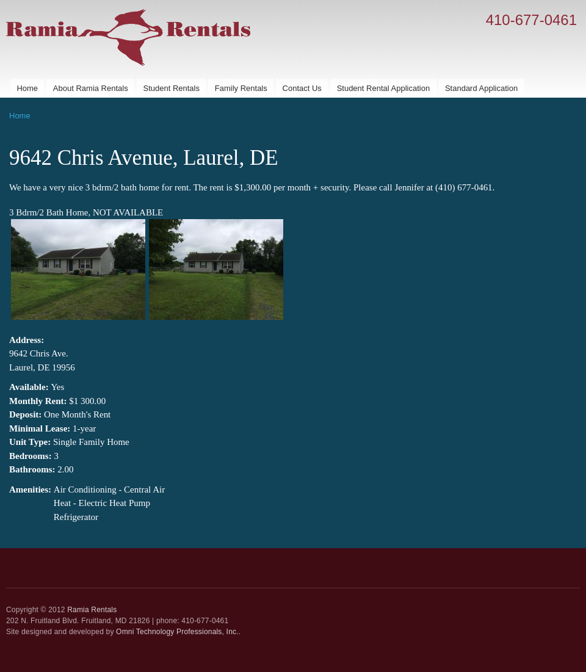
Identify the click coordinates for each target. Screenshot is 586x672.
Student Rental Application (383, 88)
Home (27, 88)
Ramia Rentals (92, 609)
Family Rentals (241, 88)
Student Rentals (171, 88)
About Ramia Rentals (90, 88)
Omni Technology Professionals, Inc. (177, 631)
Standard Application (481, 88)
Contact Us (302, 88)
